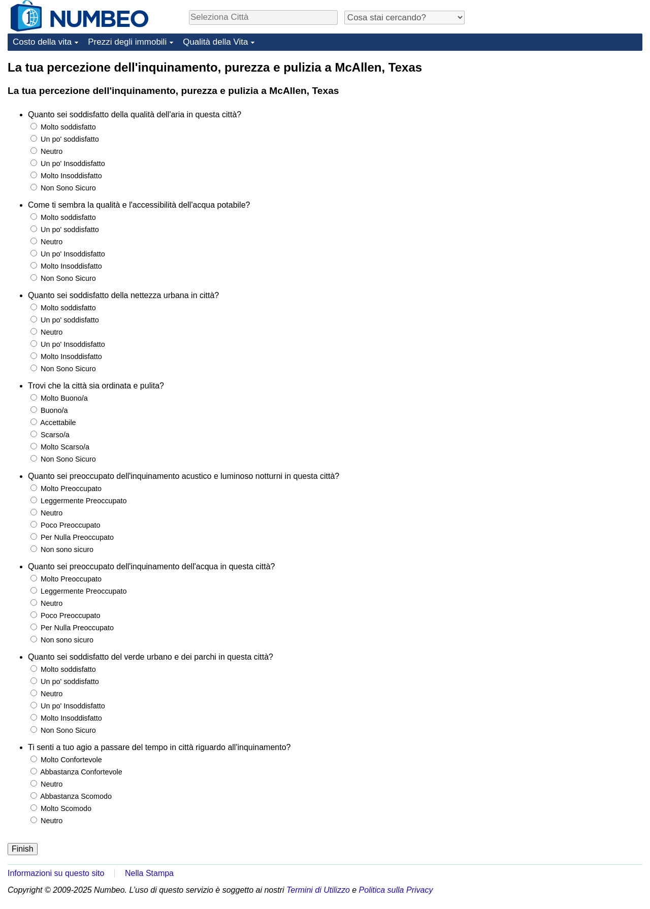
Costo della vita (42, 42)
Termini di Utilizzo (318, 890)
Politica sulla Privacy (396, 890)
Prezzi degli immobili (127, 42)
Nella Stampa (149, 873)
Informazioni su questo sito (56, 873)
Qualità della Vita (215, 42)
